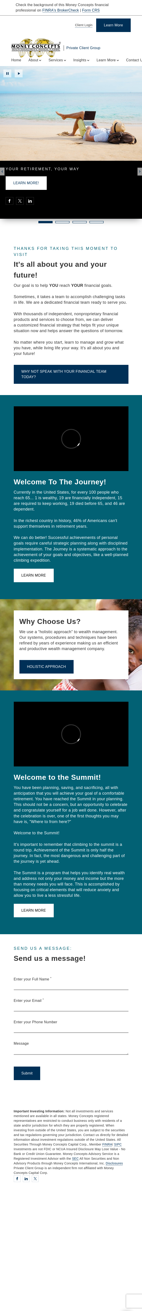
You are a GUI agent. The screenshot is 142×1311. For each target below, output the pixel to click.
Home (16, 60)
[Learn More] (113, 25)
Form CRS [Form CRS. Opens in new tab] (91, 10)
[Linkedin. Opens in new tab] (30, 201)
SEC (75, 1158)
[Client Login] (83, 25)
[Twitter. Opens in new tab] (20, 201)
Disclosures (114, 1163)
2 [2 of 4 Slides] (62, 222)
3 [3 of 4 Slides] (79, 222)
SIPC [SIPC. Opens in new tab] (118, 1144)
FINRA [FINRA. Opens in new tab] (107, 1144)
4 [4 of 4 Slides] (96, 222)
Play (19, 73)
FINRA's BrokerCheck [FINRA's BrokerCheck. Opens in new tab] (60, 10)
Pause (7, 73)
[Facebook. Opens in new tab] (9, 201)
